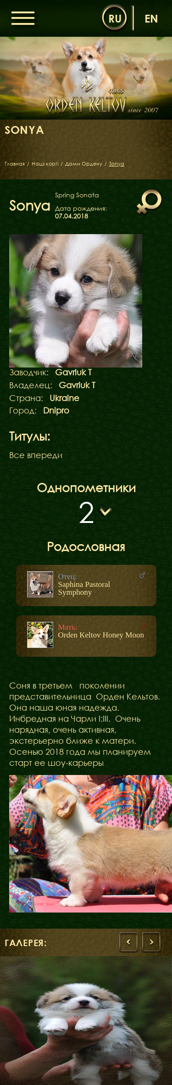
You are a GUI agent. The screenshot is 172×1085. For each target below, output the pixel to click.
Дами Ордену (83, 163)
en (151, 18)
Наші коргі (45, 163)
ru (115, 18)
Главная (15, 163)
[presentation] (128, 942)
